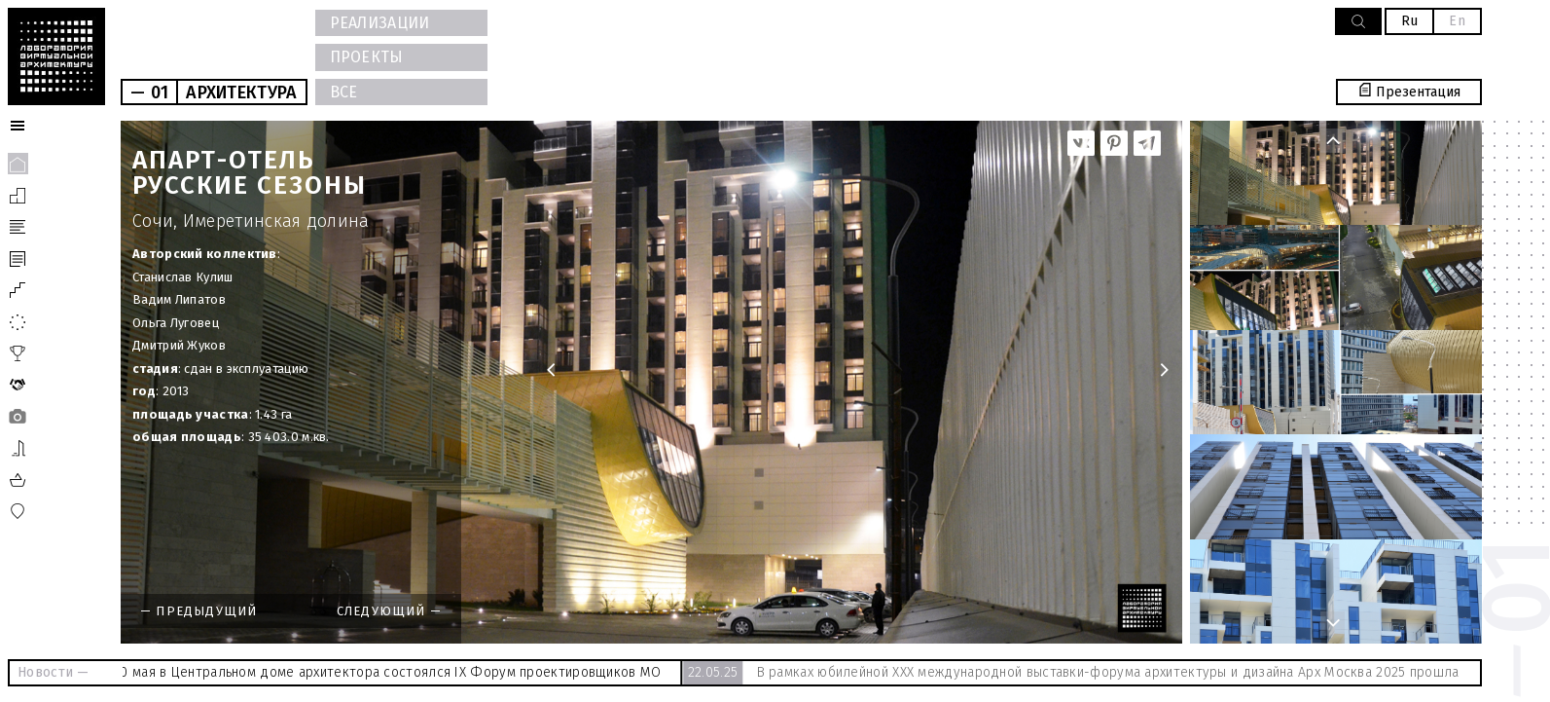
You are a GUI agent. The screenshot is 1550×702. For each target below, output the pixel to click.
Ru (1410, 21)
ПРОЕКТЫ (367, 57)
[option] (651, 382)
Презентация (1409, 92)
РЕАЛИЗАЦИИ (380, 23)
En (1457, 21)
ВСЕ (344, 92)
